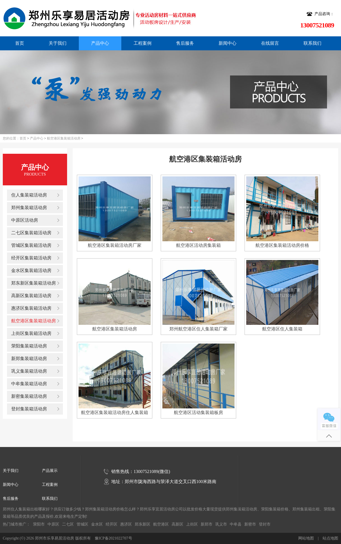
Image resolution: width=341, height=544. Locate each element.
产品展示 (50, 471)
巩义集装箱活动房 (29, 371)
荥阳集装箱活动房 (29, 346)
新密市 (250, 524)
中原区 (53, 524)
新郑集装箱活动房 (29, 358)
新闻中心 (227, 43)
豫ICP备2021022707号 (113, 538)
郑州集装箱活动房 (29, 207)
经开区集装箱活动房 (31, 258)
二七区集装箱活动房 (31, 232)
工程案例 (142, 43)
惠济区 (126, 524)
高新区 (177, 524)
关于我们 (58, 43)
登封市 (265, 524)
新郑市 (206, 524)
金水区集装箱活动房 (31, 270)
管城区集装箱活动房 (31, 245)
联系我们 (312, 43)
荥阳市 (39, 524)
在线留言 (270, 43)
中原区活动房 (24, 220)
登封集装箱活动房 (29, 408)
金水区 (97, 524)
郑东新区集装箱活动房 (33, 283)
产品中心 (100, 43)
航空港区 (161, 524)
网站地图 (306, 538)
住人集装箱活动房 (29, 195)
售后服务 (185, 43)
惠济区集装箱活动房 (31, 308)
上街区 (192, 524)
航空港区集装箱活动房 (63, 138)
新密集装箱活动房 (29, 396)
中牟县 (235, 524)
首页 (19, 43)
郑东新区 (142, 524)
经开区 (111, 524)
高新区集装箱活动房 (31, 295)
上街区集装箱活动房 (31, 333)
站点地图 (330, 538)
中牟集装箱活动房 (29, 383)
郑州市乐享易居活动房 (54, 538)
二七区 (68, 524)
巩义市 (221, 524)
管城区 (82, 524)
